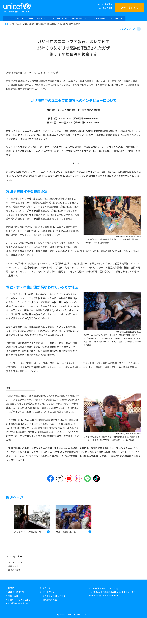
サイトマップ (49, 591)
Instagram (78, 478)
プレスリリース (127, 28)
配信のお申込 (14, 570)
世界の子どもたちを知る (19, 599)
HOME (6, 24)
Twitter (59, 478)
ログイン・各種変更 (103, 4)
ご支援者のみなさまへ (18, 603)
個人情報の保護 (50, 599)
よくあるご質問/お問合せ (54, 595)
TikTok (96, 478)
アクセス (47, 588)
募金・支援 (13, 595)
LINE (87, 478)
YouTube (68, 478)
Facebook (50, 478)
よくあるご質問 (105, 8)
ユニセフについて (16, 591)
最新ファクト (14, 566)
